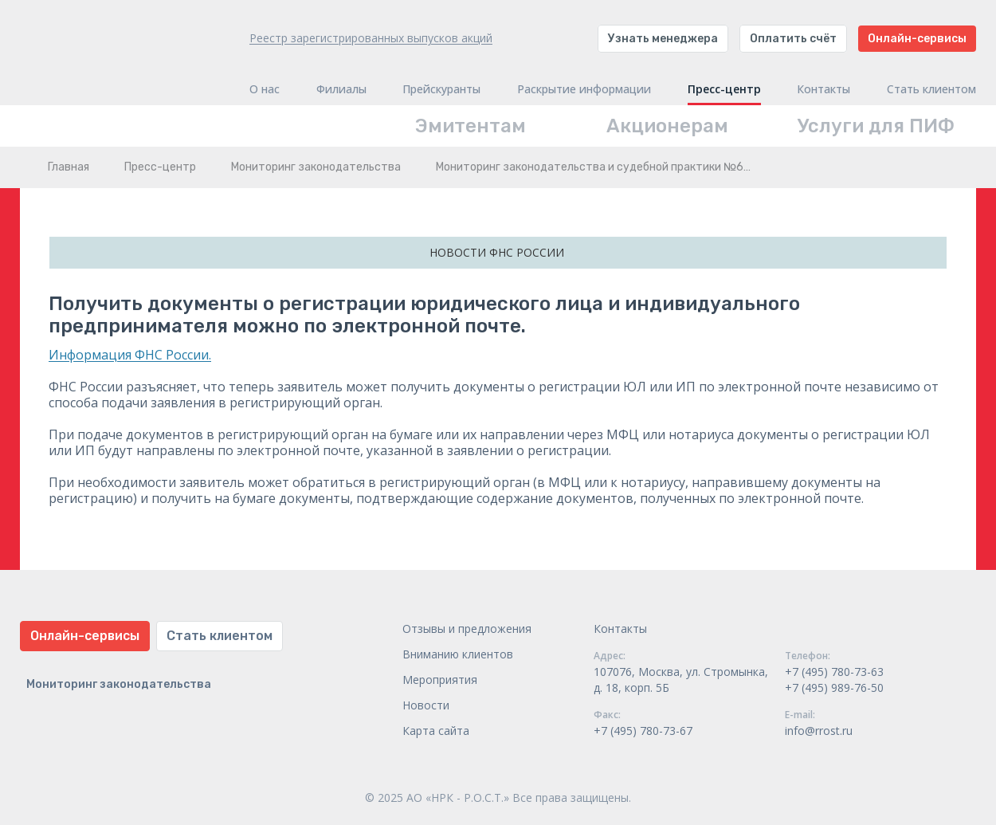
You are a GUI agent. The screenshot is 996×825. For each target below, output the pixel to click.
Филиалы (341, 89)
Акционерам (667, 126)
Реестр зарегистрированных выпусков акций (370, 37)
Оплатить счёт (793, 38)
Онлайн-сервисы (917, 38)
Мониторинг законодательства (316, 167)
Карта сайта (435, 730)
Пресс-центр (724, 89)
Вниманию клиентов (457, 654)
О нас (264, 89)
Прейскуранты (441, 89)
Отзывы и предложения (466, 628)
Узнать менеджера (663, 38)
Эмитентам (470, 126)
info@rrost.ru (819, 730)
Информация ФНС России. (130, 354)
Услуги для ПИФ (876, 126)
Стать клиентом (931, 89)
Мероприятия (439, 679)
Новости (425, 705)
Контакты (823, 89)
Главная (68, 167)
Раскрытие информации (584, 89)
